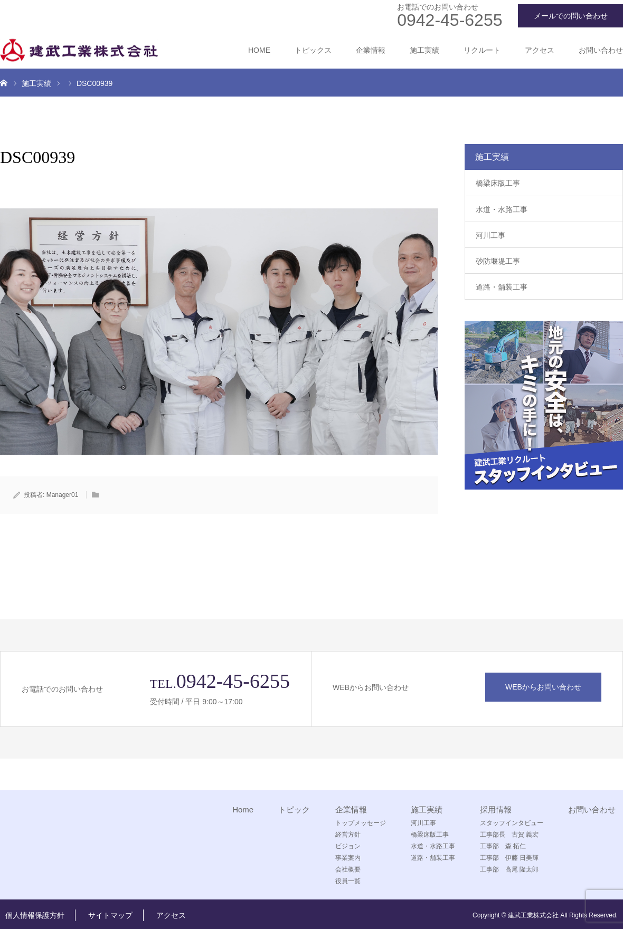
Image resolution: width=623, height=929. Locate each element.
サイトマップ (110, 915)
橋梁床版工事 (498, 183)
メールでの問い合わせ (571, 16)
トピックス (313, 50)
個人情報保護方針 (34, 915)
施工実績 (424, 50)
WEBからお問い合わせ (543, 687)
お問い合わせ (601, 50)
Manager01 (62, 495)
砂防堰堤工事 (498, 261)
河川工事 (490, 235)
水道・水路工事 (501, 209)
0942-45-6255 (449, 20)
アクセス (539, 50)
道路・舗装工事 (501, 287)
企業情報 (370, 50)
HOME (259, 50)
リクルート (482, 50)
